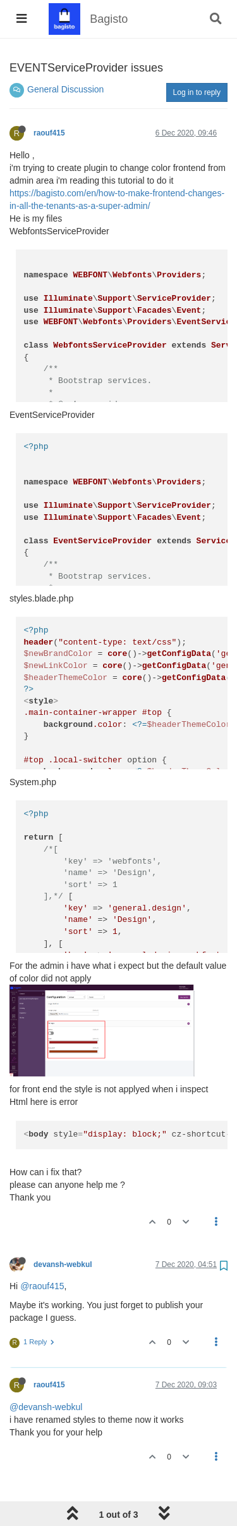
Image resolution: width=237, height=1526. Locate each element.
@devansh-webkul (45, 1407)
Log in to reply (197, 92)
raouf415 (49, 133)
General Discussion (65, 89)
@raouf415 (42, 1286)
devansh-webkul (62, 1264)
